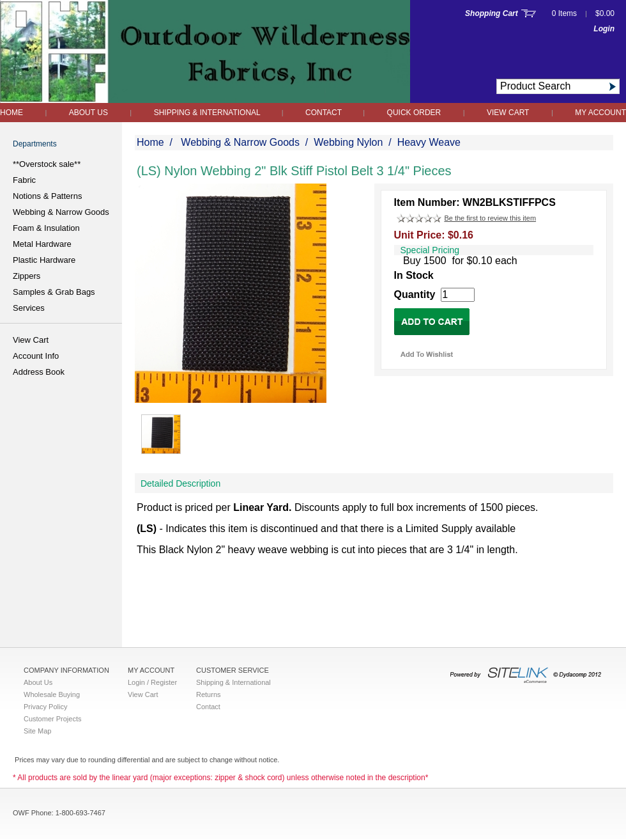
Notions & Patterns (47, 196)
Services (29, 308)
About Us (88, 112)
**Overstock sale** (46, 164)
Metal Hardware (42, 244)
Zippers (26, 276)
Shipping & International (208, 112)
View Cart (508, 112)
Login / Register (152, 682)
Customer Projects (52, 719)
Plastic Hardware (44, 260)
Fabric (24, 180)
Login (604, 28)
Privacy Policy (45, 706)
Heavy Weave (429, 142)
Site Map (37, 731)
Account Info (36, 356)
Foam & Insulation (46, 228)
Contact (324, 112)
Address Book (39, 372)
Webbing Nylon (348, 142)
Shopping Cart (491, 13)
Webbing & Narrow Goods (61, 212)
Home (11, 112)
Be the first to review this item (490, 218)
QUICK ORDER (414, 112)
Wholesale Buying (52, 694)
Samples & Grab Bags (54, 292)
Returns (208, 694)
